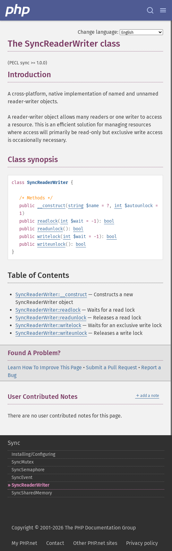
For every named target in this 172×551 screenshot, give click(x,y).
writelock (48, 236)
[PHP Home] (18, 10)
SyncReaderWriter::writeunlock (51, 333)
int (118, 205)
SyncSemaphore (28, 470)
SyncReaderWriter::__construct (51, 294)
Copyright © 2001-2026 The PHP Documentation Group (74, 528)
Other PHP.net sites (95, 543)
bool (109, 221)
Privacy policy (142, 543)
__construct (51, 205)
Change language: (98, 32)
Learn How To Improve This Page (45, 367)
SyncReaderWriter (30, 485)
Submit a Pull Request (111, 367)
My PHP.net (24, 543)
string (75, 205)
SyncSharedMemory (32, 493)
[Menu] (163, 10)
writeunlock (51, 244)
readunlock (50, 229)
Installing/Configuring (33, 454)
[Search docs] (150, 10)
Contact (55, 543)
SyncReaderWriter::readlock (48, 310)
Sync (14, 442)
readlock (47, 221)
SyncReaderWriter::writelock (48, 325)
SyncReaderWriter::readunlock (50, 318)
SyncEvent (22, 477)
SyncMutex (23, 462)
